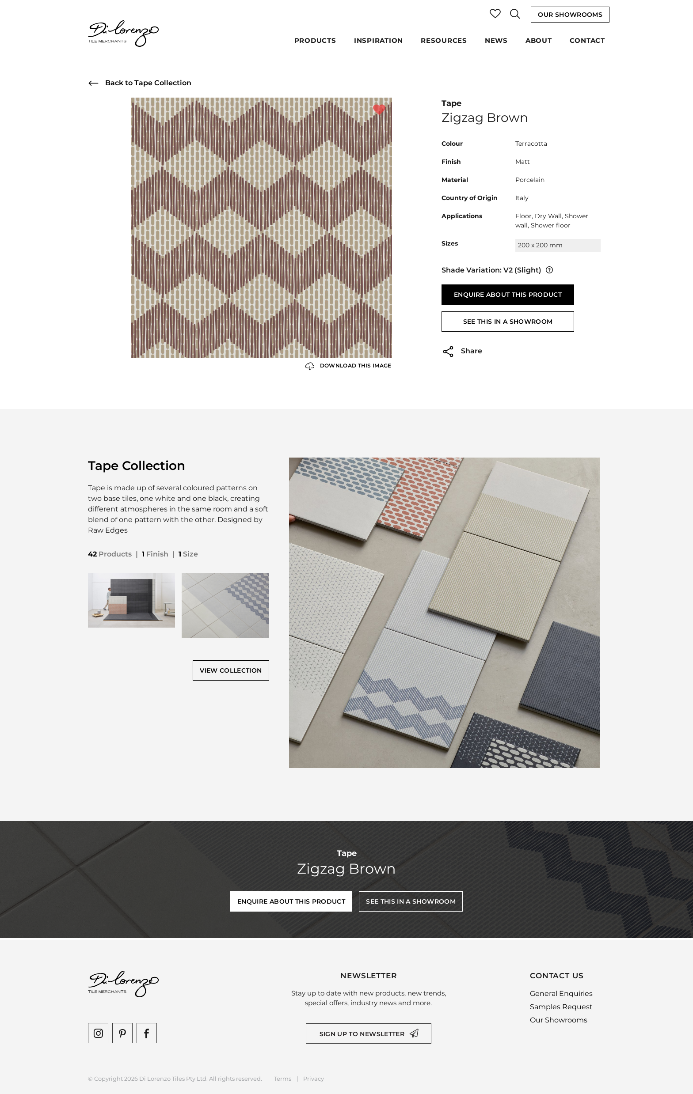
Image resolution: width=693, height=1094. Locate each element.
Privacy (313, 1079)
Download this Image (348, 366)
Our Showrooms (570, 15)
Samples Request (561, 1007)
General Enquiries (561, 993)
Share (462, 351)
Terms (282, 1079)
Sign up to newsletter (362, 1034)
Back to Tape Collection (139, 83)
